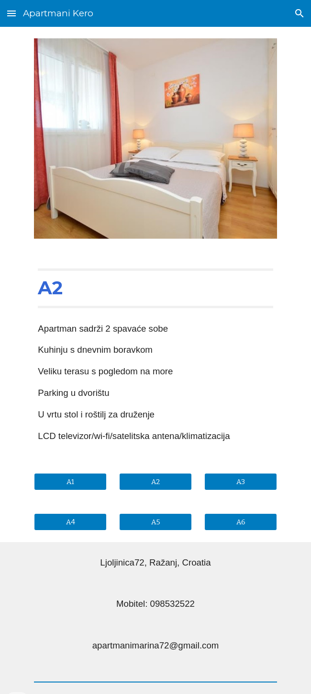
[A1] (70, 481)
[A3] (240, 481)
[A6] (240, 521)
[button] (11, 13)
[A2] (155, 481)
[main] (155, 288)
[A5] (155, 521)
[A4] (70, 521)
